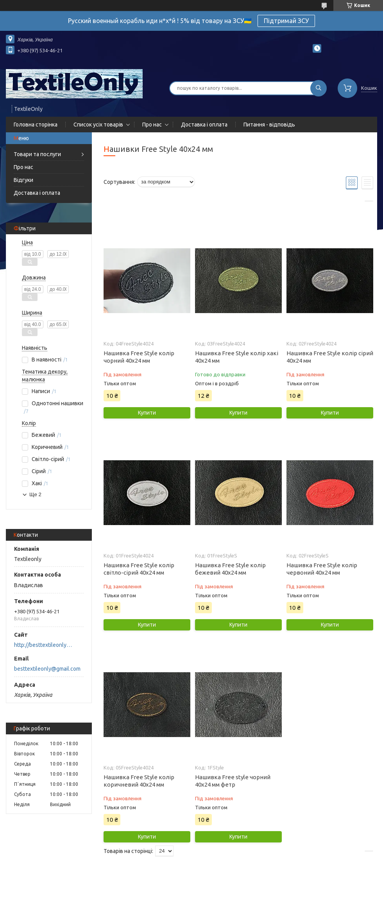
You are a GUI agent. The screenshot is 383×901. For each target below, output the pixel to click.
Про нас (152, 124)
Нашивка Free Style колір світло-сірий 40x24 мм (139, 569)
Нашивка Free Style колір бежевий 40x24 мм (230, 569)
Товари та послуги (37, 154)
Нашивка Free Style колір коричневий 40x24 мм (139, 781)
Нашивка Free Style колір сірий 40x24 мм (329, 357)
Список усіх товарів (98, 124)
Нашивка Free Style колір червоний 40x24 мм (321, 569)
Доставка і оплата (204, 124)
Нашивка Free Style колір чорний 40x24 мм (139, 357)
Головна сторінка (35, 124)
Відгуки (23, 180)
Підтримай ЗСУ (286, 20)
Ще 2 (35, 494)
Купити (147, 413)
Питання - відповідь (269, 124)
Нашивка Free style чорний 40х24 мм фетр (232, 781)
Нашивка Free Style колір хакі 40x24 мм (236, 357)
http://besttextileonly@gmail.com (45, 645)
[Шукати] (318, 88)
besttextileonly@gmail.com (47, 669)
